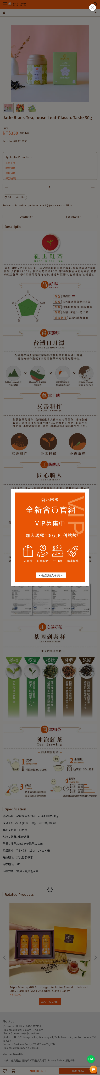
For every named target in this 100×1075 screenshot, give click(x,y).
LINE (91, 1059)
